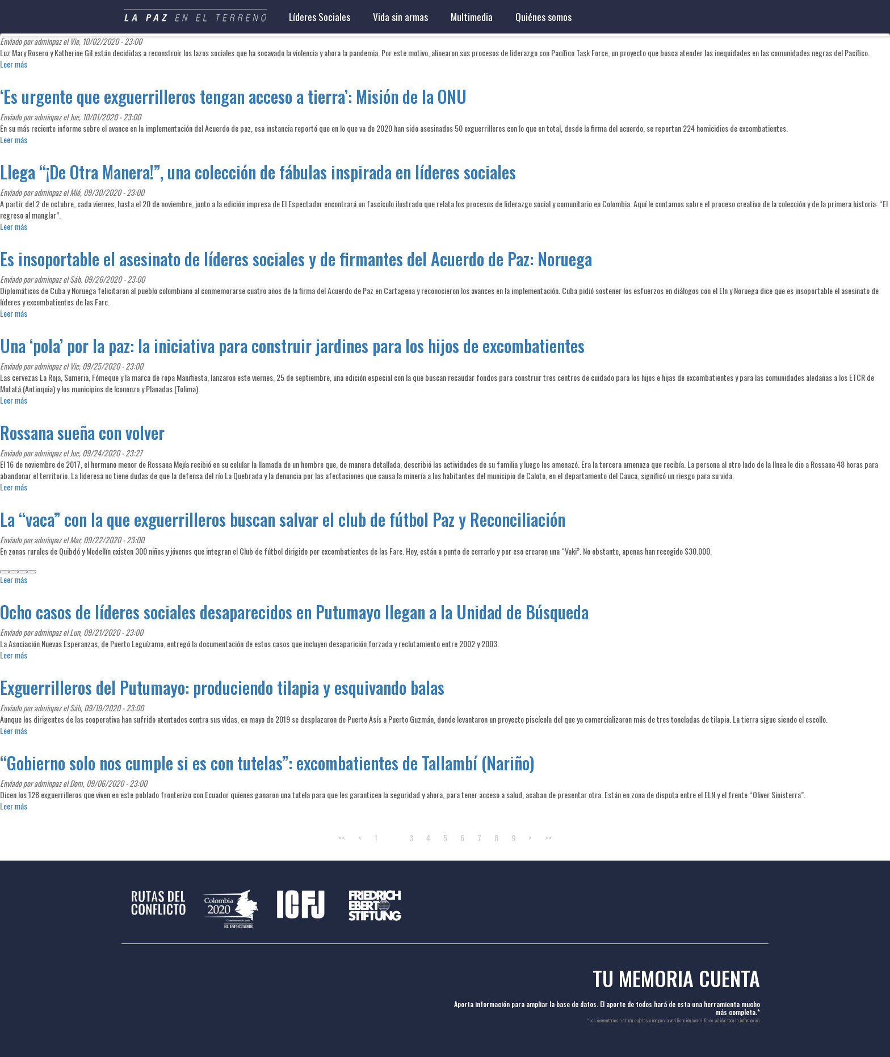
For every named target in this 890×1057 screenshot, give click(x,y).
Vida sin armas (400, 16)
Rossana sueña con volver (82, 432)
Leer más (13, 64)
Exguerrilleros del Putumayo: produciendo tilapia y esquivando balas (222, 687)
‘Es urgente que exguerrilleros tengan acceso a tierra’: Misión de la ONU (233, 96)
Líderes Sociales (319, 16)
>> (548, 838)
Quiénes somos (543, 16)
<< (341, 838)
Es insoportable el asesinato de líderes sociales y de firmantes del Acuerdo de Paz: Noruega (296, 258)
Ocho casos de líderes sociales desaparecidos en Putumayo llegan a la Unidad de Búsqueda (294, 611)
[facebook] (4, 571)
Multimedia (472, 16)
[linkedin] (31, 571)
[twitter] (13, 571)
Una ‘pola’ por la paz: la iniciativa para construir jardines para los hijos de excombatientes (292, 345)
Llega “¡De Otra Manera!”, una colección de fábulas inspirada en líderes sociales (258, 171)
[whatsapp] (22, 571)
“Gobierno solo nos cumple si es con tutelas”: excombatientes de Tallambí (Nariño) (267, 762)
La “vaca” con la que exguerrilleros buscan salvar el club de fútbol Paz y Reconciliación (282, 519)
